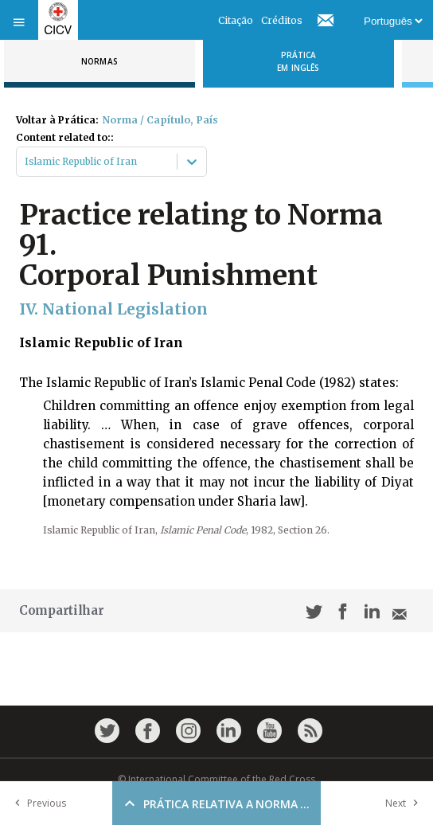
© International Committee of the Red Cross (216, 779)
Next (405, 803)
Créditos (281, 20)
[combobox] (26, 161)
